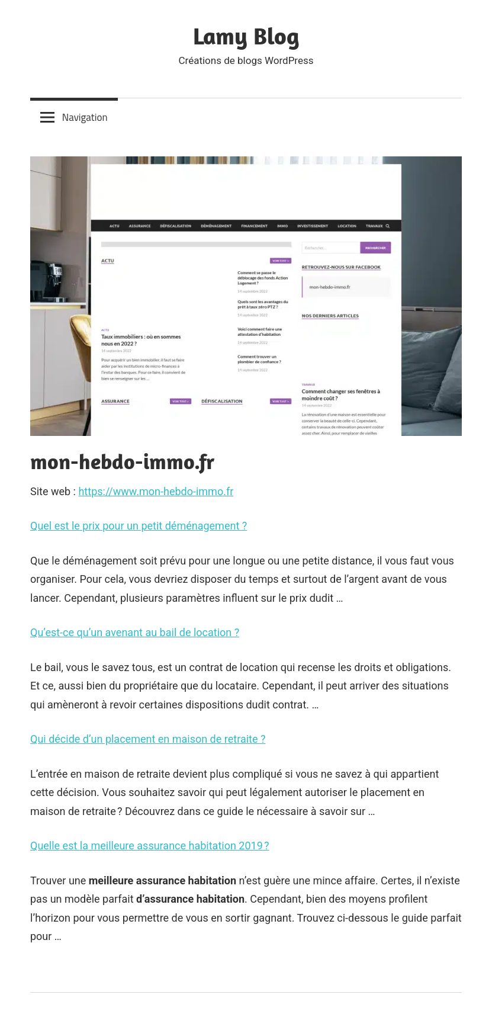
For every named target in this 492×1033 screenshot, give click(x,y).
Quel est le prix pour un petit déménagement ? (138, 525)
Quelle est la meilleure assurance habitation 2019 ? (149, 845)
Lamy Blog (246, 35)
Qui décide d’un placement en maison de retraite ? (147, 739)
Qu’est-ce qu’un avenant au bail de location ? (134, 632)
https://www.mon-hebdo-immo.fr (155, 491)
